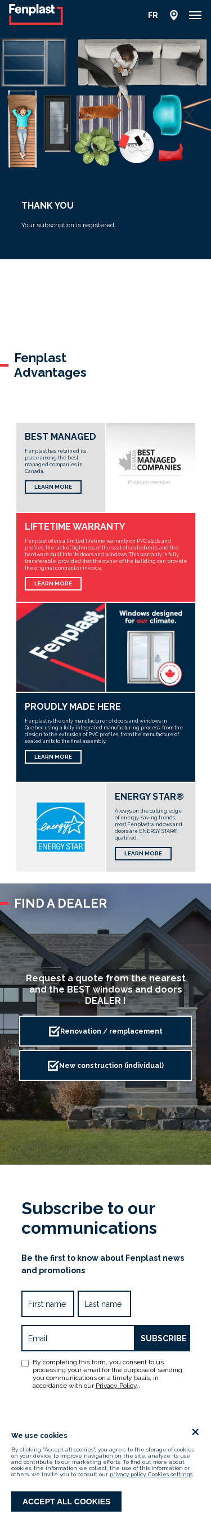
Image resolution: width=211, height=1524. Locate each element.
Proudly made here (73, 706)
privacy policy (127, 1474)
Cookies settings (170, 1474)
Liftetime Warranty (75, 526)
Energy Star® (149, 796)
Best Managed (60, 436)
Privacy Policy (116, 1386)
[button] (195, 15)
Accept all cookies (66, 1501)
